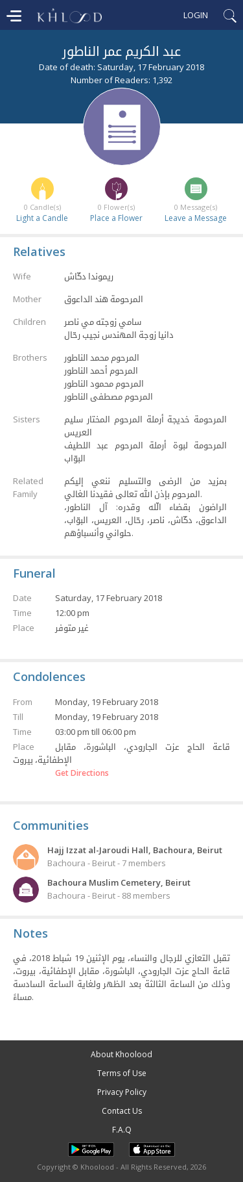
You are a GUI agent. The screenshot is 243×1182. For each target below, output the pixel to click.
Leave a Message (196, 218)
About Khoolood (121, 1054)
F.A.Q (122, 1129)
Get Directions (82, 773)
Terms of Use (121, 1073)
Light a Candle (42, 218)
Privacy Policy (121, 1092)
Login (195, 15)
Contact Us (122, 1110)
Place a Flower (116, 218)
